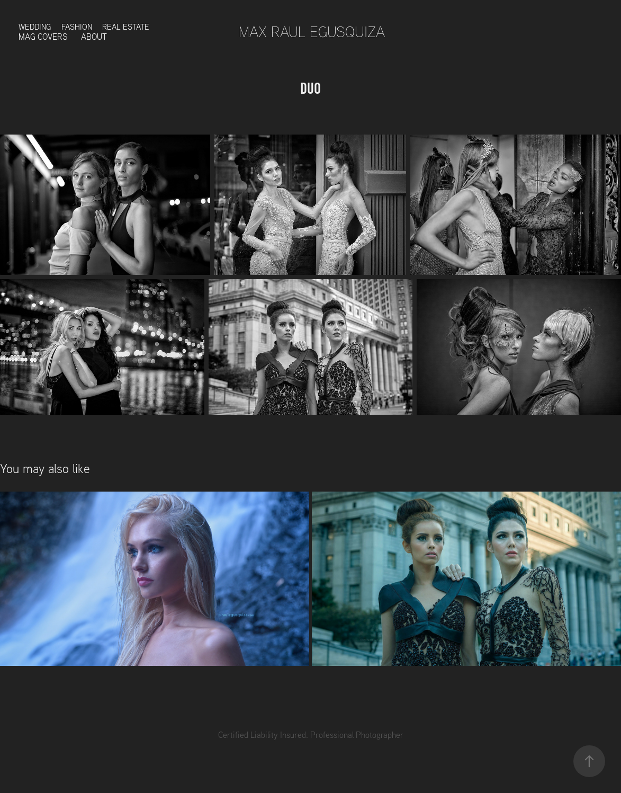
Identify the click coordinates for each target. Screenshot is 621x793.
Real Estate (125, 27)
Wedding (35, 27)
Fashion (76, 27)
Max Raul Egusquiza (312, 31)
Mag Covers (43, 36)
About (94, 36)
